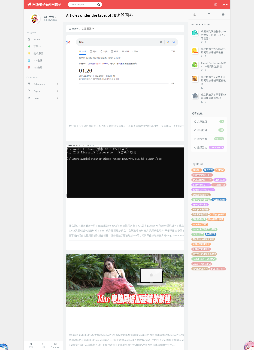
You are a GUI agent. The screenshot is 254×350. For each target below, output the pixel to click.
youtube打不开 (200, 224)
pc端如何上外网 (200, 268)
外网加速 (220, 170)
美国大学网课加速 (201, 244)
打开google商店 (217, 214)
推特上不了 (198, 234)
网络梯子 (197, 170)
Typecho (200, 345)
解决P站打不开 (218, 268)
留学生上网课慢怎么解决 (204, 254)
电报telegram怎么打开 (203, 189)
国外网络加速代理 (201, 199)
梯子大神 (208, 170)
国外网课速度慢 (215, 219)
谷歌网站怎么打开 (201, 184)
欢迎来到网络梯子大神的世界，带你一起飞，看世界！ (213, 35)
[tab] (195, 14)
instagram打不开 (200, 209)
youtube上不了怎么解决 (204, 259)
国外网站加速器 (200, 204)
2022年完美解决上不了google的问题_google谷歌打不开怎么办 (125, 60)
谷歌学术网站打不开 (202, 175)
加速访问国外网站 (201, 194)
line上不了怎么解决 (202, 263)
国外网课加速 (199, 219)
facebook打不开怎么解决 (204, 229)
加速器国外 (220, 180)
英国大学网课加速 (201, 249)
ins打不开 (210, 234)
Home (73, 28)
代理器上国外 (219, 199)
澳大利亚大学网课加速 (203, 239)
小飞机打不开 (219, 184)
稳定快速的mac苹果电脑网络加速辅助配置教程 (213, 80)
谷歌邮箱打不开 (200, 214)
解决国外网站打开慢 (202, 180)
